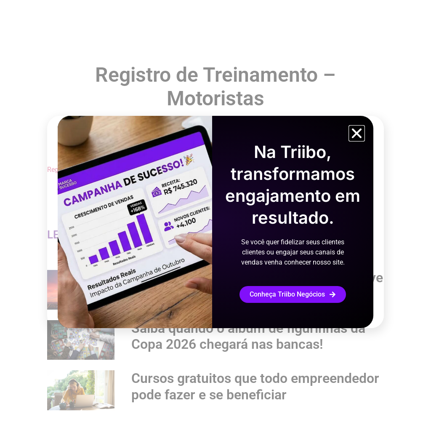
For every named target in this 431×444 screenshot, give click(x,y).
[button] (357, 133)
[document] (215, 222)
